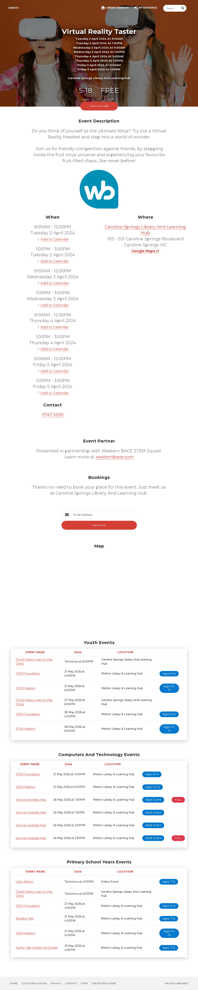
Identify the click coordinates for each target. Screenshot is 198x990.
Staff (84, 983)
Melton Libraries (176, 983)
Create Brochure (104, 983)
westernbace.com (115, 457)
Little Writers (24, 881)
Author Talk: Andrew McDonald (36, 947)
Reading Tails (24, 918)
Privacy (56, 983)
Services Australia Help (31, 799)
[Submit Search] (183, 8)
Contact (71, 983)
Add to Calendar (52, 239)
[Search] (171, 8)
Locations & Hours (34, 983)
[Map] (99, 591)
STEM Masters (25, 688)
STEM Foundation (28, 673)
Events (14, 7)
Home (14, 983)
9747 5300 (52, 414)
